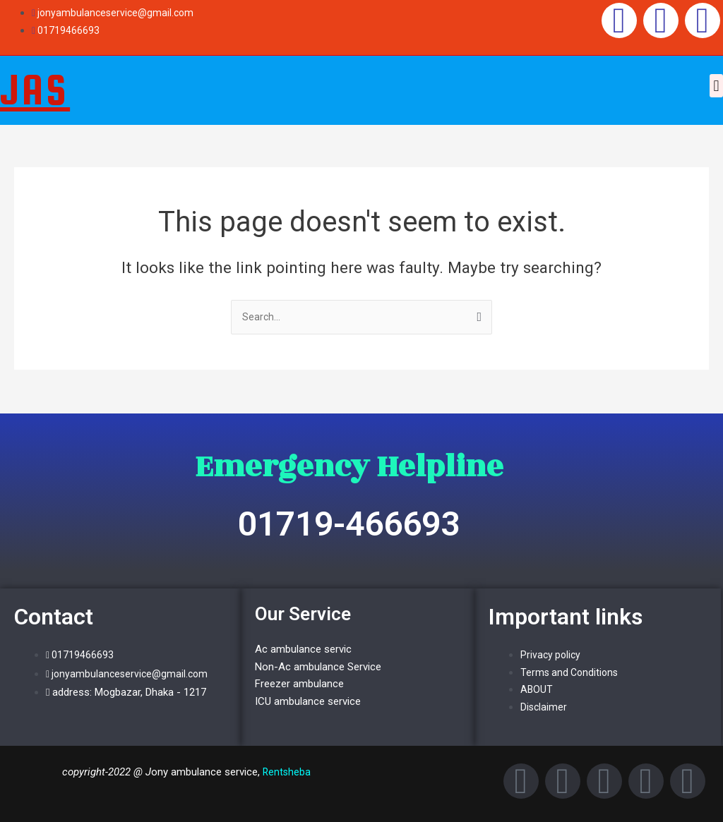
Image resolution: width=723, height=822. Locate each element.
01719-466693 (349, 524)
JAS (35, 89)
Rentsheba (286, 772)
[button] (716, 85)
